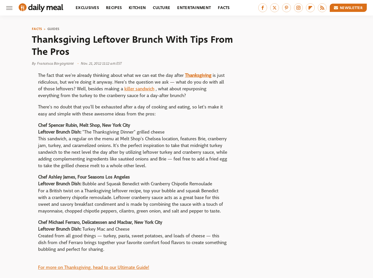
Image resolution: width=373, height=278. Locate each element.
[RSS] (322, 7)
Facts (224, 8)
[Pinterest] (286, 7)
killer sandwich (139, 89)
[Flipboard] (310, 7)
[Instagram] (298, 7)
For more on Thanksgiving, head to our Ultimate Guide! (93, 267)
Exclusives (87, 8)
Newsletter (348, 7)
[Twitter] (274, 7)
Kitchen (137, 8)
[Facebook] (262, 7)
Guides (53, 29)
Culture (161, 8)
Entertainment (194, 8)
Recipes (114, 8)
